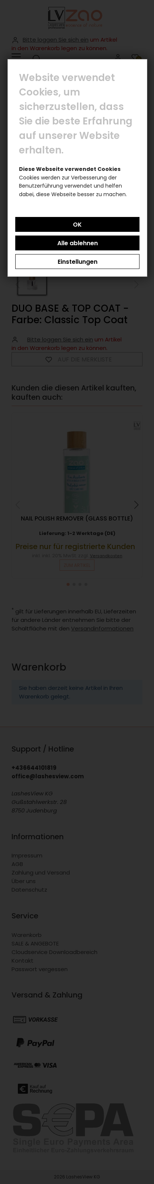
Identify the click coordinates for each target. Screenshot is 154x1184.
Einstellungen (77, 261)
